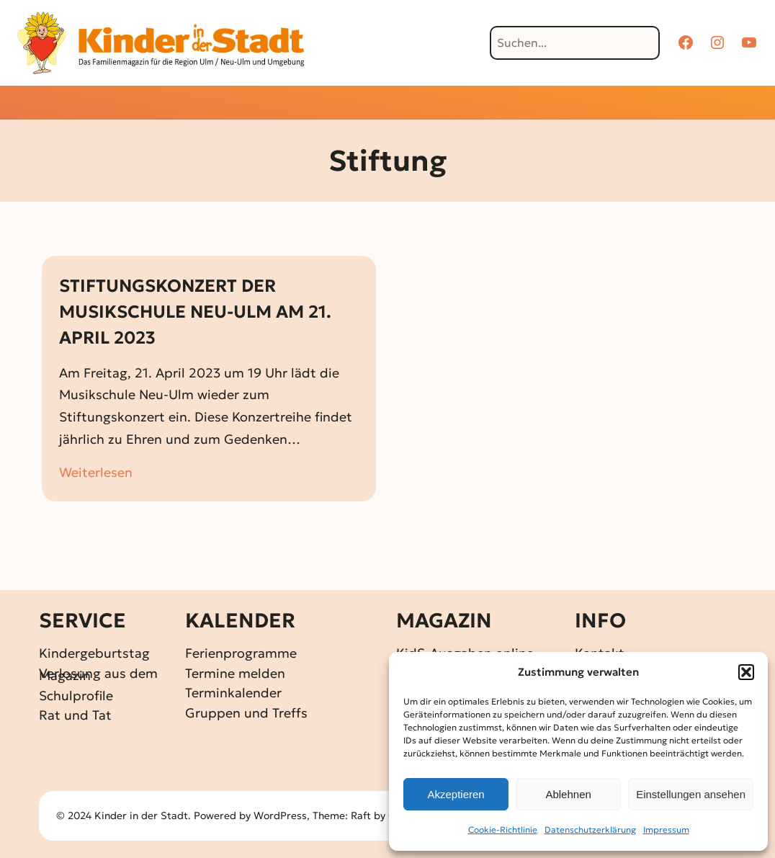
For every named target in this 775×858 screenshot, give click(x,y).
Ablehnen (568, 794)
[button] (746, 672)
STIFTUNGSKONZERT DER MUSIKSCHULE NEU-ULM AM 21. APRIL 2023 (195, 312)
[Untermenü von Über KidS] (593, 104)
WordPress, (283, 815)
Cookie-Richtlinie (502, 829)
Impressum (666, 829)
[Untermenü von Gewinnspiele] (363, 104)
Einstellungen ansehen (690, 794)
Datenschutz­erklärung (590, 829)
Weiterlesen (96, 473)
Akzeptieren (455, 794)
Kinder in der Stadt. (142, 815)
